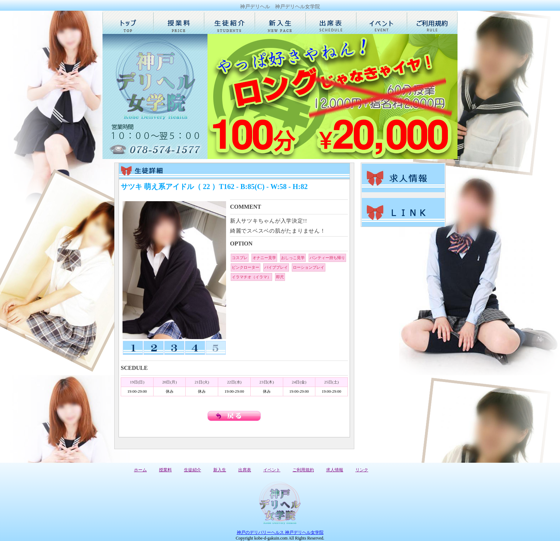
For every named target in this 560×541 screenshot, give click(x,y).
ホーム (140, 469)
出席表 (244, 469)
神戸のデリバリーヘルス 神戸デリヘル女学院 (280, 532)
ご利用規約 (303, 469)
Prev (216, 96)
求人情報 (334, 469)
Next (448, 96)
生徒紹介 (192, 469)
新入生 (219, 469)
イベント (271, 469)
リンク (361, 469)
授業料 (165, 469)
